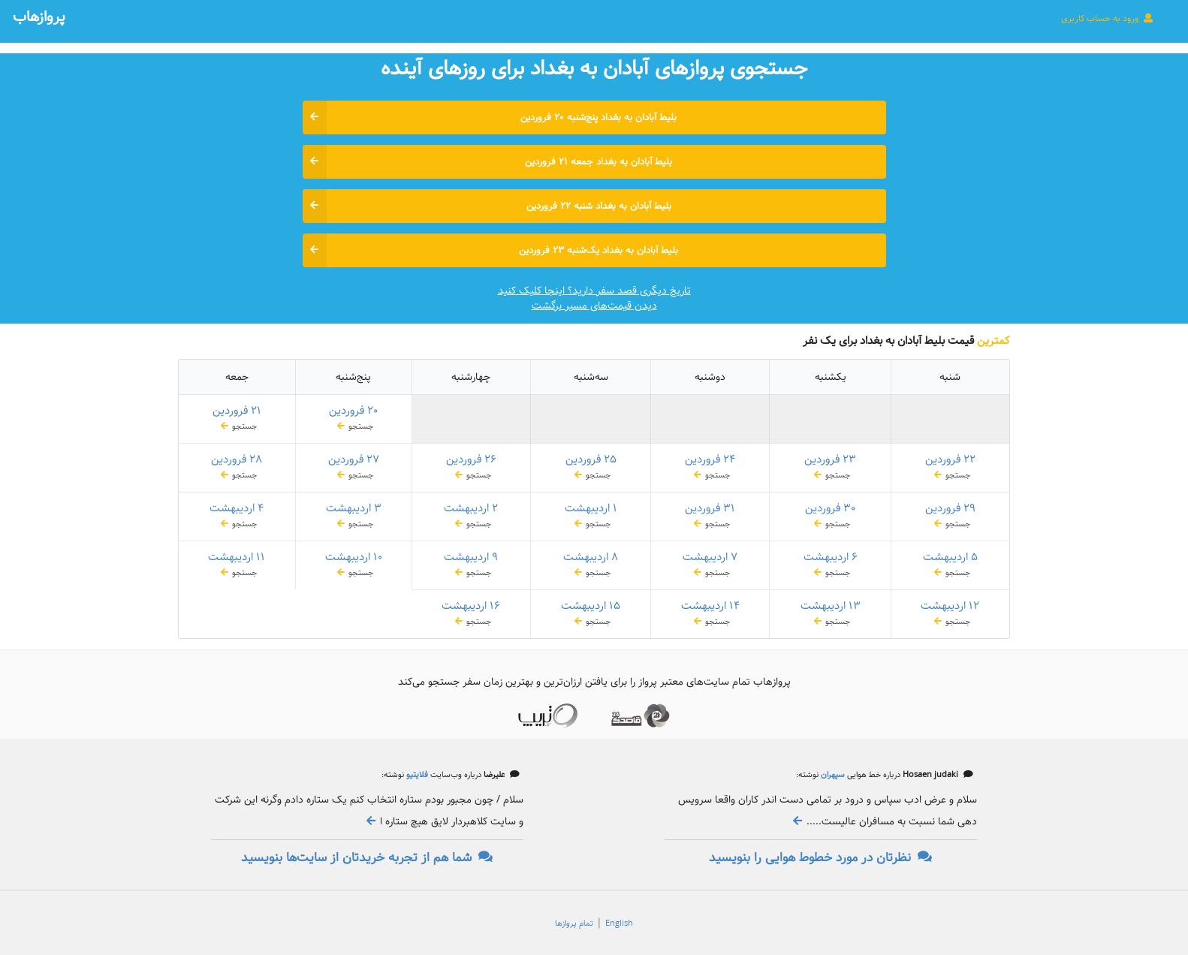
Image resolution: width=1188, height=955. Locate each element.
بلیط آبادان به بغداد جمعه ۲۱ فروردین (488, 162)
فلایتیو (416, 775)
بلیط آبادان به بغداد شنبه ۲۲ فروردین (487, 206)
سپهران (832, 775)
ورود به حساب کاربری (1107, 18)
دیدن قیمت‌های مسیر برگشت (594, 305)
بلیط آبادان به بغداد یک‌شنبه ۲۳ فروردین (491, 250)
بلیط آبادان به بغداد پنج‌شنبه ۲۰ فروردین (490, 117)
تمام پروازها (574, 923)
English (619, 923)
